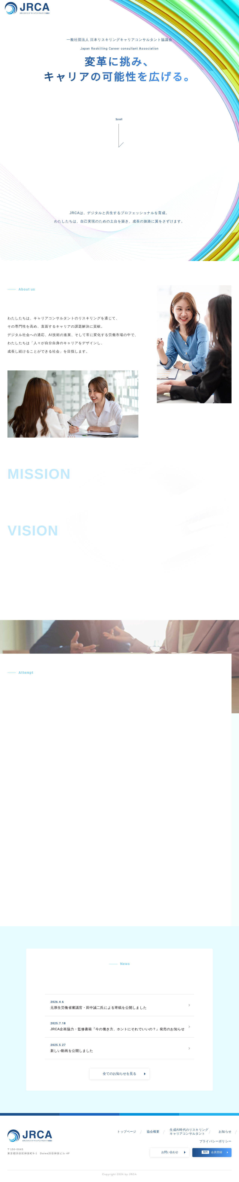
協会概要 (153, 1135)
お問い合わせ (169, 1155)
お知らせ (225, 1135)
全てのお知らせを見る (119, 1077)
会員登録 (212, 1156)
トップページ (126, 1135)
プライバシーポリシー (215, 1144)
